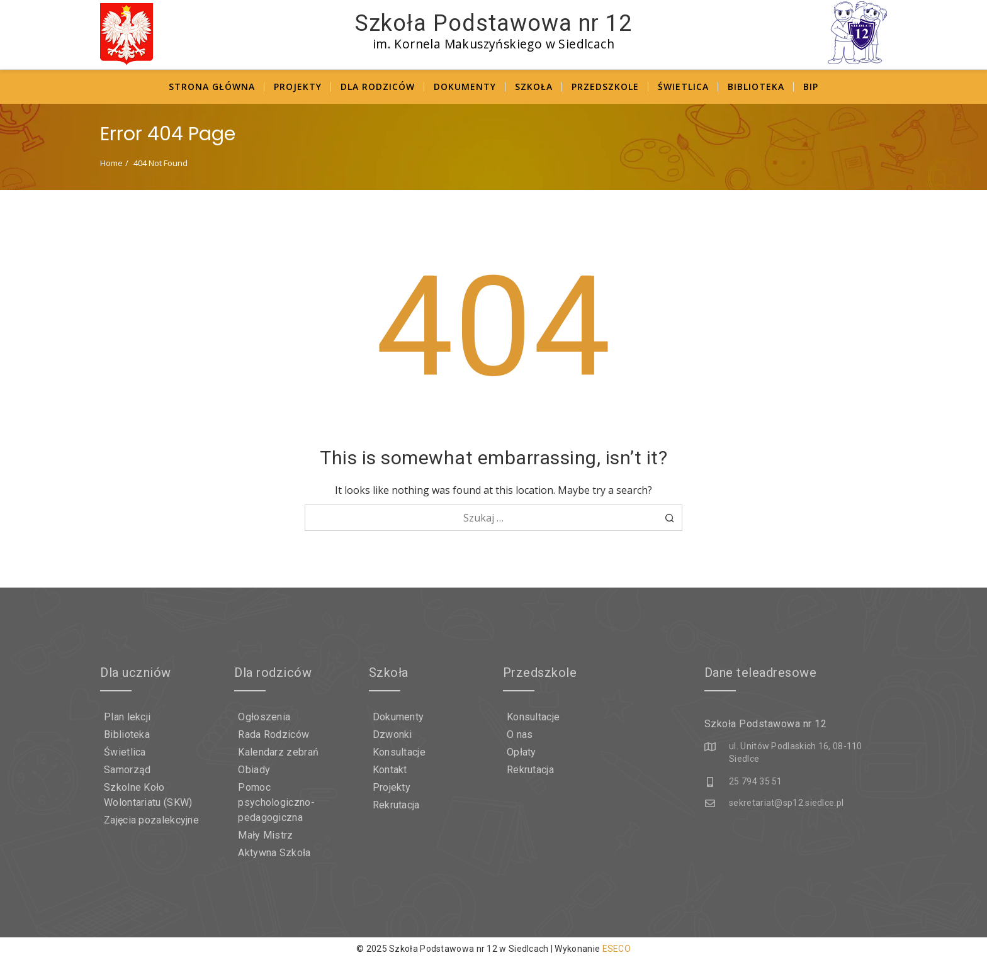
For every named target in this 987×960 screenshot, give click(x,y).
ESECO (616, 949)
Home (111, 163)
